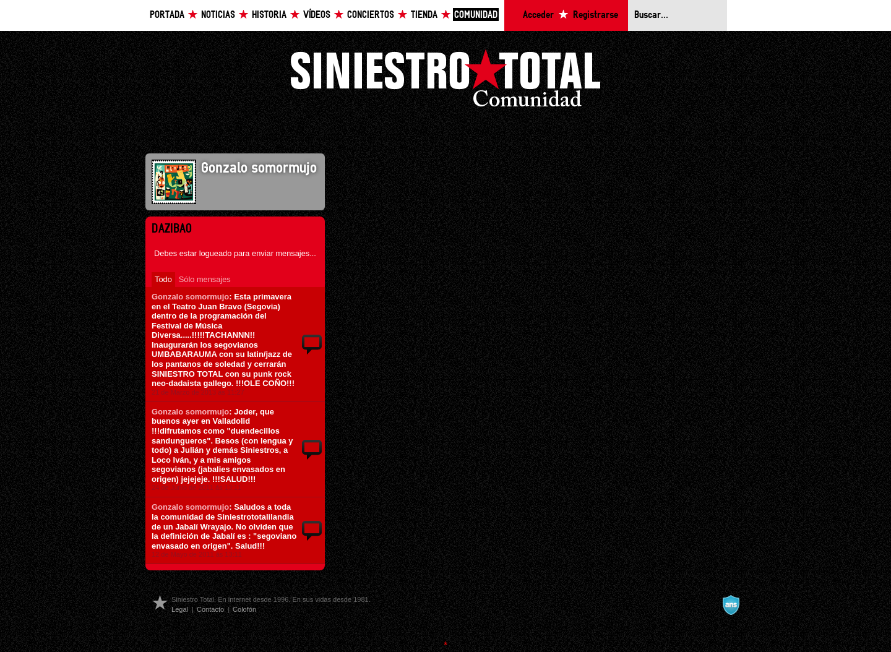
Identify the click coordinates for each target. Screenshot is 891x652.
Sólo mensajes (205, 279)
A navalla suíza (730, 605)
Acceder (538, 15)
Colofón (244, 609)
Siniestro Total (445, 81)
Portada (167, 15)
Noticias (218, 15)
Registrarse (595, 15)
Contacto (210, 609)
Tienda (424, 15)
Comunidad (475, 15)
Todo (163, 279)
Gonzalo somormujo (190, 296)
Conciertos (370, 15)
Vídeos (316, 15)
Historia (269, 15)
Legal (179, 609)
